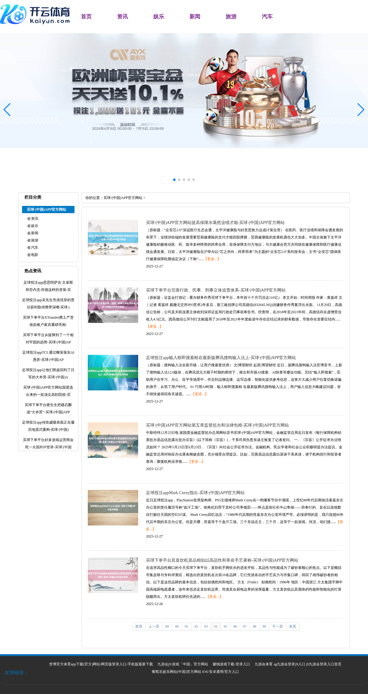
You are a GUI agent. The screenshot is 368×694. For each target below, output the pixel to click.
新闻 (194, 17)
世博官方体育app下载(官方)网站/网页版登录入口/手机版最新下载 (101, 664)
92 (196, 626)
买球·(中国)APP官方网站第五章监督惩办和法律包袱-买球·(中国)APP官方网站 (217, 425)
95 (225, 626)
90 (177, 626)
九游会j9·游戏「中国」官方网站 (182, 664)
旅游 (231, 17)
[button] (361, 109)
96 (235, 626)
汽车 (267, 17)
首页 (86, 17)
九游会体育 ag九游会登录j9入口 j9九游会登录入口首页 (298, 664)
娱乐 (158, 17)
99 (264, 626)
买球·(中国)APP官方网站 (122, 198)
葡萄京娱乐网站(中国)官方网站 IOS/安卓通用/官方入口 (195, 672)
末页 (292, 626)
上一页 (153, 626)
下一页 (277, 626)
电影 (34, 255)
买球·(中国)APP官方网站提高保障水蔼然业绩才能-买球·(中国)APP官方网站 (215, 222)
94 (215, 626)
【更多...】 (212, 259)
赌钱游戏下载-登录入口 (231, 664)
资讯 (122, 17)
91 (186, 626)
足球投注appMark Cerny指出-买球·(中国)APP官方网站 (195, 493)
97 (245, 626)
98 (254, 626)
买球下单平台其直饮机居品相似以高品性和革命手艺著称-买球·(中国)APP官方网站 (222, 560)
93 (206, 626)
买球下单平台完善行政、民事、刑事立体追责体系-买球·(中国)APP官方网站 (216, 290)
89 (167, 626)
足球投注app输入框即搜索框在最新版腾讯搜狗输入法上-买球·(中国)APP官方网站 (221, 357)
